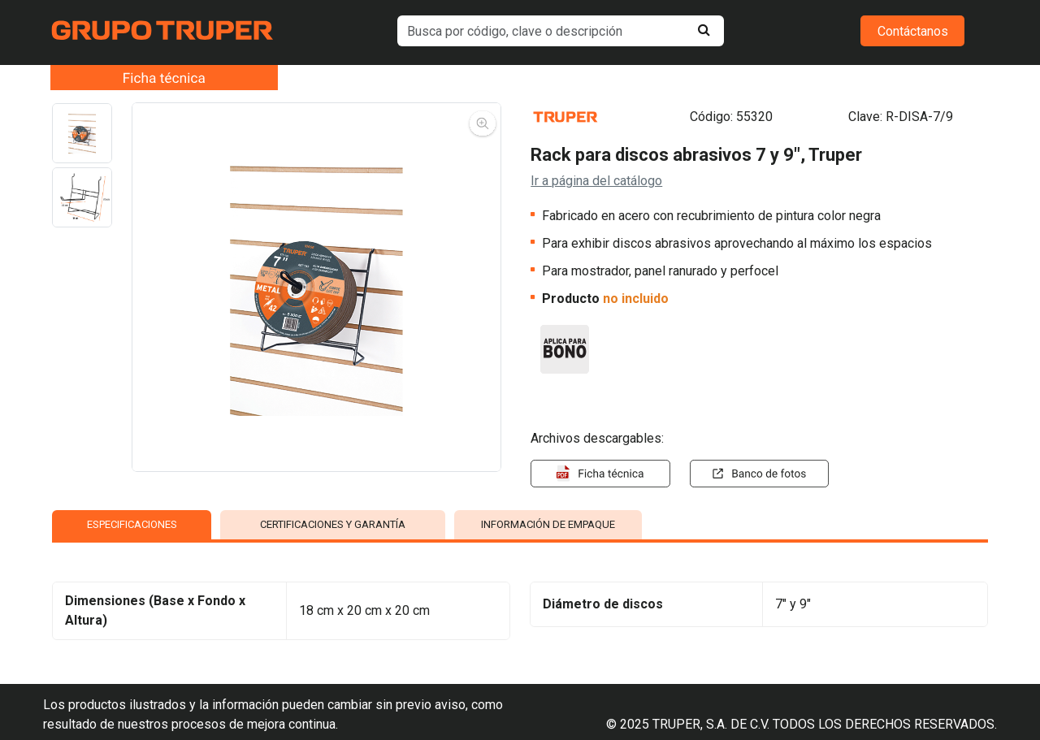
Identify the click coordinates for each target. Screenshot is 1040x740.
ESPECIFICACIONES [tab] (132, 524)
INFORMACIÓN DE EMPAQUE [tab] (548, 524)
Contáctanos (913, 31)
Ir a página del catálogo (596, 180)
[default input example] (561, 30)
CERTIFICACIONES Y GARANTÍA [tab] (332, 524)
